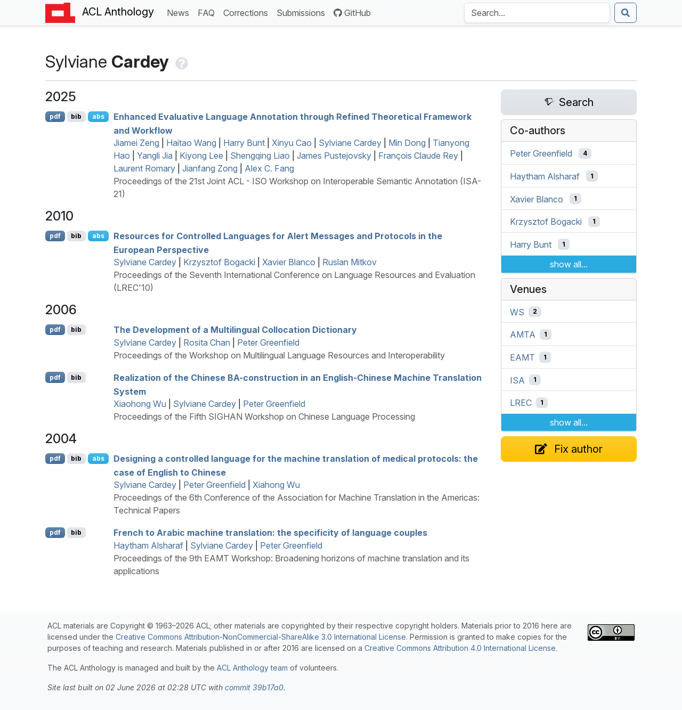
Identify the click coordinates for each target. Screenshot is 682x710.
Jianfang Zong (210, 168)
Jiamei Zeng (136, 142)
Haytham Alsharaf (148, 545)
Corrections (247, 12)
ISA (517, 379)
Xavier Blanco (288, 262)
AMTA (522, 334)
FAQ (208, 12)
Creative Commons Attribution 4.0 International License (460, 647)
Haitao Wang (191, 142)
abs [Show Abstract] (98, 116)
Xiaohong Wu (139, 403)
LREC (521, 402)
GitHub (352, 12)
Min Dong (407, 142)
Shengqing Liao (260, 155)
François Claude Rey (418, 155)
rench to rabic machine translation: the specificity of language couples (270, 532)
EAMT (522, 357)
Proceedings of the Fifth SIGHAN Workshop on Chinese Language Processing (264, 416)
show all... (569, 264)
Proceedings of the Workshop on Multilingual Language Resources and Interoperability (279, 355)
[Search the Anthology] (537, 13)
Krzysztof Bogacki (219, 262)
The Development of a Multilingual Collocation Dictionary (235, 329)
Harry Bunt (244, 142)
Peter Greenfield (268, 342)
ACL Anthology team (252, 667)
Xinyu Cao (292, 142)
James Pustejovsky (334, 155)
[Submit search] (625, 13)
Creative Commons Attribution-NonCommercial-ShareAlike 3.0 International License (261, 636)
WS (517, 311)
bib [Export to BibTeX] (76, 116)
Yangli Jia (155, 155)
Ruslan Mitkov (349, 262)
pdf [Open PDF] (55, 116)
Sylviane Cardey (350, 142)
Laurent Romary (144, 168)
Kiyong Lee (201, 155)
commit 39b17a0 (254, 687)
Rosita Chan (206, 342)
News (180, 12)
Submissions (303, 12)
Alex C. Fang (269, 168)
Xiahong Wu (276, 484)
